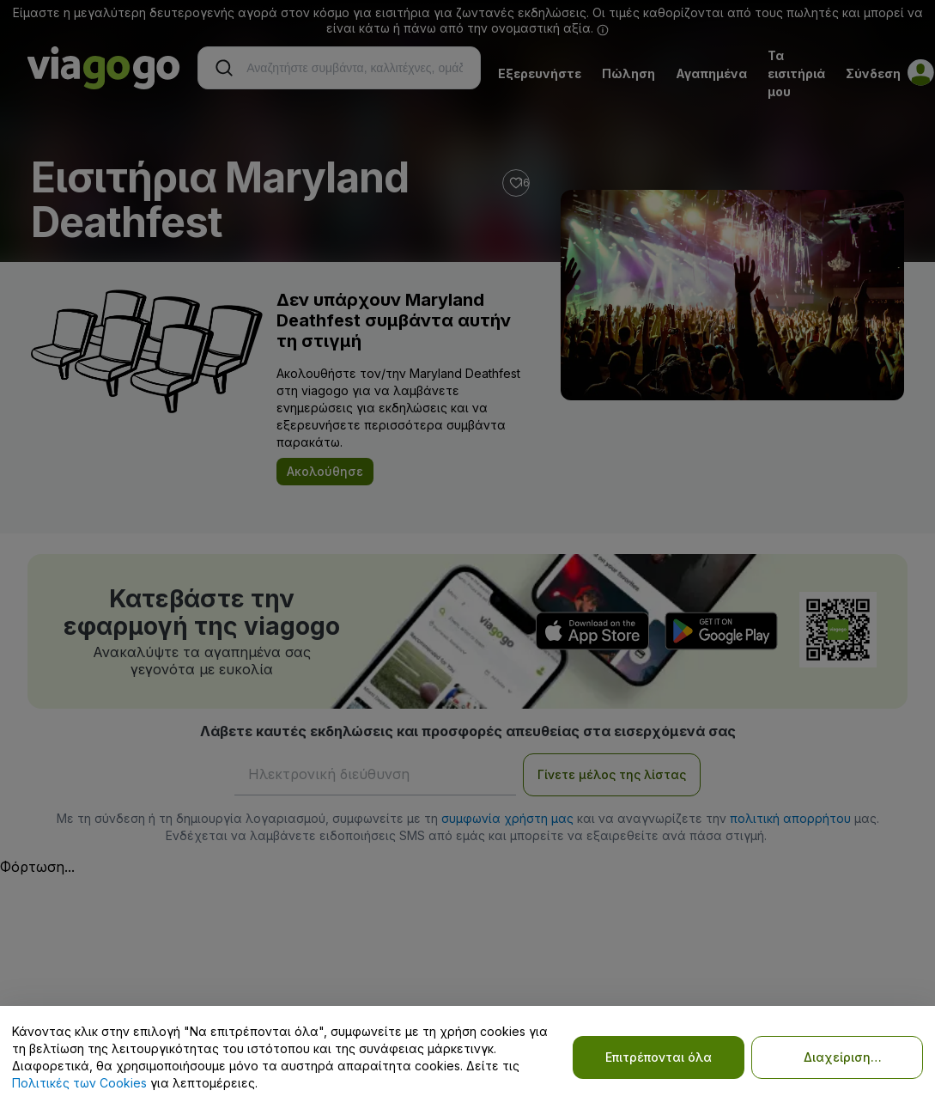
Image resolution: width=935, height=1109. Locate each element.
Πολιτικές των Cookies (79, 1082)
